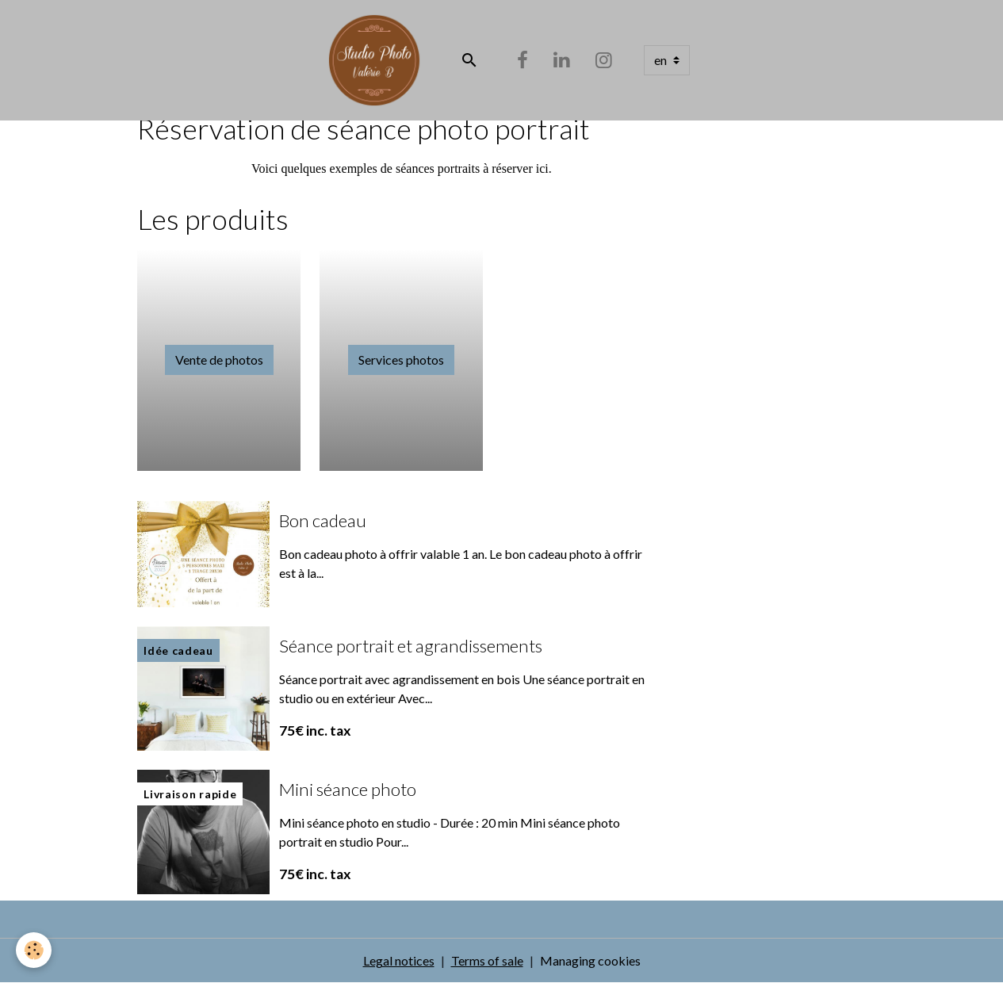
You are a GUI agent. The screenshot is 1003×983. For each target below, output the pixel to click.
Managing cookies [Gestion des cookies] (590, 960)
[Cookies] (34, 950)
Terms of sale (487, 960)
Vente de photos (219, 359)
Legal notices (399, 960)
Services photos (401, 359)
